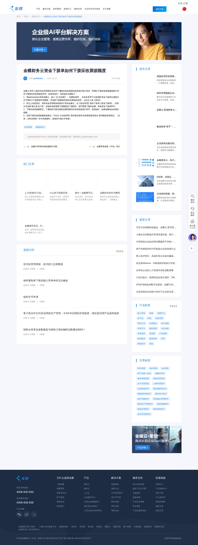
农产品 (140, 318)
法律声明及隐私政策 (173, 538)
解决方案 (46, 9)
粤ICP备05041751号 (54, 538)
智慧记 (99, 526)
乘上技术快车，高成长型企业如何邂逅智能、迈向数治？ (156, 256)
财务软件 (141, 344)
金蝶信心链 (159, 526)
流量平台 (161, 313)
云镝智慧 (137, 526)
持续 (149, 318)
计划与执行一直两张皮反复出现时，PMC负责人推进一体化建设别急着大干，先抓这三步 (156, 277)
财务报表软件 (159, 409)
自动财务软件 (143, 389)
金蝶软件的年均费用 (110, 193)
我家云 (107, 526)
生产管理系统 (143, 383)
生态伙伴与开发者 (92, 9)
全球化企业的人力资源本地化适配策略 (155, 270)
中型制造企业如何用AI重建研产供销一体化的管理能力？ (156, 242)
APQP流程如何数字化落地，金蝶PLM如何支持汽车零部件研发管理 (155, 284)
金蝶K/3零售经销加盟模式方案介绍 (45, 146)
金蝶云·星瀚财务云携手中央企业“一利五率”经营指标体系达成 (167, 110)
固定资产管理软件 (145, 404)
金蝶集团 (22, 526)
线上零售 (141, 313)
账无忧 (91, 526)
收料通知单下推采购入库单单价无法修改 (45, 280)
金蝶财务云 (40, 127)
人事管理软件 (159, 383)
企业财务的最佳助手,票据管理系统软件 (167, 143)
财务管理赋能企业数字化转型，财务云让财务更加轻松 (167, 93)
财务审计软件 (161, 394)
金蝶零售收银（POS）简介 (108, 146)
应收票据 (28, 127)
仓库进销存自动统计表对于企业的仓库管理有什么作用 (156, 292)
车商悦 (82, 526)
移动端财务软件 (160, 389)
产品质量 (163, 333)
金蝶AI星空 (160, 373)
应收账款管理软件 (161, 399)
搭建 (151, 313)
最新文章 (36, 16)
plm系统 (165, 368)
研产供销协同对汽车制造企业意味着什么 (156, 249)
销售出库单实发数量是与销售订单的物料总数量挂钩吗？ (54, 329)
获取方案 (159, 9)
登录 (180, 3)
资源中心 (67, 9)
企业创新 (165, 328)
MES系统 (153, 368)
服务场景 (153, 328)
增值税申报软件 (144, 394)
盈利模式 (141, 338)
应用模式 (153, 323)
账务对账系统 (143, 378)
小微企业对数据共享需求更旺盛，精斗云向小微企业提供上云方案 (156, 234)
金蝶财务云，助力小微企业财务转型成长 (167, 160)
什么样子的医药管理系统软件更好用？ (60, 193)
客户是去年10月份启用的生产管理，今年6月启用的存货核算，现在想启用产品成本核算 (71, 313)
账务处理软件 (143, 409)
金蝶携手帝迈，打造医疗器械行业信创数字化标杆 (35, 226)
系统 (151, 344)
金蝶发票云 (64, 526)
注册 (185, 3)
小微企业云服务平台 (47, 526)
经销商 (152, 333)
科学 (163, 338)
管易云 (74, 526)
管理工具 (141, 323)
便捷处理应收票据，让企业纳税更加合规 (167, 76)
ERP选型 (141, 368)
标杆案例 (57, 9)
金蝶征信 (148, 526)
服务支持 (78, 9)
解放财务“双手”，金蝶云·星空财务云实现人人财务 (167, 126)
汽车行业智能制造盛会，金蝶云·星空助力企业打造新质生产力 (156, 227)
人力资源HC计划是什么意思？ (34, 193)
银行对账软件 (143, 399)
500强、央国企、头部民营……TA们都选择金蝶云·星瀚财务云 (167, 177)
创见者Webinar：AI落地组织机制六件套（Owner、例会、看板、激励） (155, 263)
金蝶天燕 (117, 526)
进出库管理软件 (144, 414)
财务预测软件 (163, 404)
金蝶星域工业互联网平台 (29, 529)
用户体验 (165, 323)
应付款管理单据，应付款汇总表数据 (43, 264)
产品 (38, 9)
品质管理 (159, 318)
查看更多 (120, 251)
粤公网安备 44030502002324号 (77, 538)
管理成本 (141, 333)
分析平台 (141, 328)
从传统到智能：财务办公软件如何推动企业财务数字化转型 (167, 194)
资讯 (26, 16)
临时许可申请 (30, 297)
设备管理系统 (159, 378)
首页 (18, 16)
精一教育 (127, 526)
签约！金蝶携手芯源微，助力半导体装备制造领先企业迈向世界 (85, 193)
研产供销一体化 (144, 373)
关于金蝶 (106, 9)
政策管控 (153, 338)
